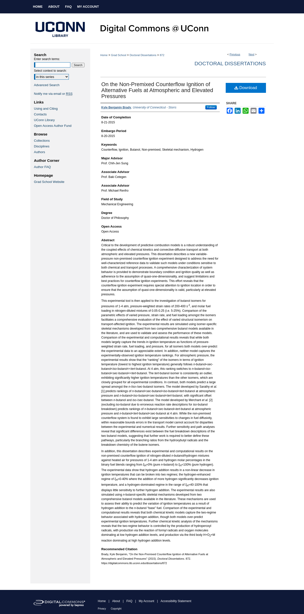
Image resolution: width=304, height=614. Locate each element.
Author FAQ (42, 167)
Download (245, 88)
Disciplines (41, 146)
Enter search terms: (47, 59)
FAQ (129, 601)
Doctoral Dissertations (143, 55)
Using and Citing (46, 108)
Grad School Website (49, 182)
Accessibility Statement (176, 601)
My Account (146, 601)
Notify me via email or (53, 94)
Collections (42, 140)
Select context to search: (50, 70)
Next (251, 54)
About (116, 601)
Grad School (118, 55)
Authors (39, 152)
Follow (211, 107)
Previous (235, 54)
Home (104, 55)
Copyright (116, 608)
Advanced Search (47, 85)
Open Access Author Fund (53, 126)
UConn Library (44, 120)
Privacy (102, 608)
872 (162, 55)
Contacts (40, 114)
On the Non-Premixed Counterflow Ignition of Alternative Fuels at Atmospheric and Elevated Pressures (157, 90)
